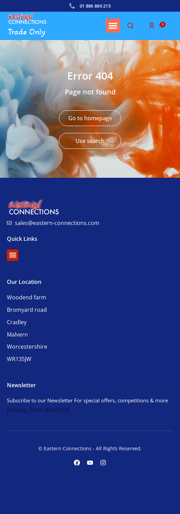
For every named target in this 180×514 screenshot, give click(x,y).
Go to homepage (90, 118)
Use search (90, 141)
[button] (113, 26)
